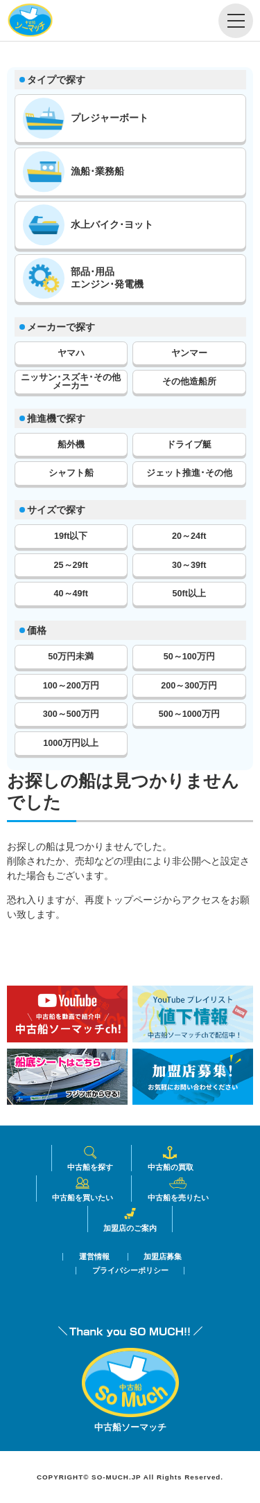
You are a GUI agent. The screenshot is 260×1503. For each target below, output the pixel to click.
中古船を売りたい (178, 1188)
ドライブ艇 (188, 445)
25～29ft (71, 565)
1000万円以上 (70, 743)
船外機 (71, 445)
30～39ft (189, 565)
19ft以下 (70, 536)
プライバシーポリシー (130, 1270)
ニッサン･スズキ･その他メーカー (71, 382)
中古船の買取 (170, 1158)
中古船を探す (90, 1158)
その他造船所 (189, 381)
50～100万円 (189, 656)
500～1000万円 (189, 714)
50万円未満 (71, 656)
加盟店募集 (163, 1257)
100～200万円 (71, 686)
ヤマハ (71, 353)
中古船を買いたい (82, 1188)
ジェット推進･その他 (189, 473)
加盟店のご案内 (130, 1219)
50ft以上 (189, 593)
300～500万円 (71, 714)
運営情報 (94, 1257)
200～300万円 (189, 686)
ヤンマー (189, 353)
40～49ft (71, 593)
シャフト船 (71, 473)
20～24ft (189, 536)
